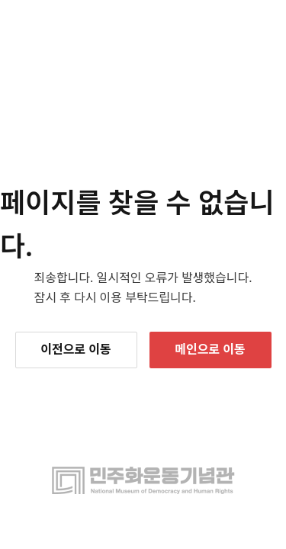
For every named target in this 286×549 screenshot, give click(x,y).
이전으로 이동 (75, 349)
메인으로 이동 (210, 349)
